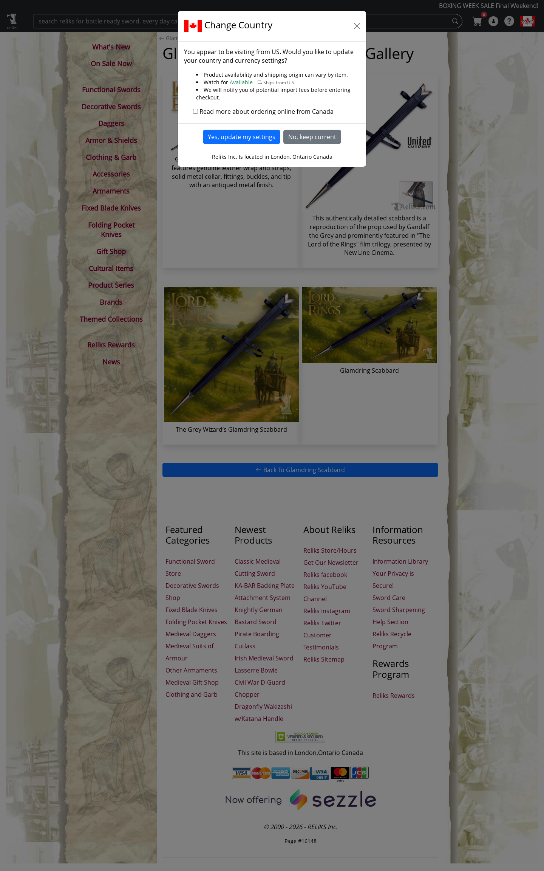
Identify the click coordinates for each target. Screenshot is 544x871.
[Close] (357, 26)
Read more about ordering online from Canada (266, 111)
